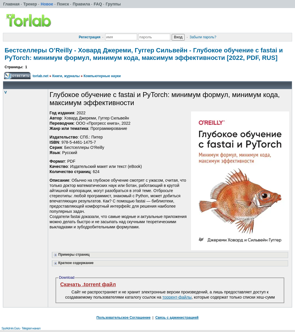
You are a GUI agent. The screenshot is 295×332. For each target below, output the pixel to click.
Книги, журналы (66, 76)
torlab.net (40, 76)
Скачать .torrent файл (88, 284)
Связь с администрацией (176, 318)
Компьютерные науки (102, 76)
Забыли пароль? (203, 37)
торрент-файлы (177, 297)
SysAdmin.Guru (10, 328)
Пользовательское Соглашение (124, 318)
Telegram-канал (31, 328)
